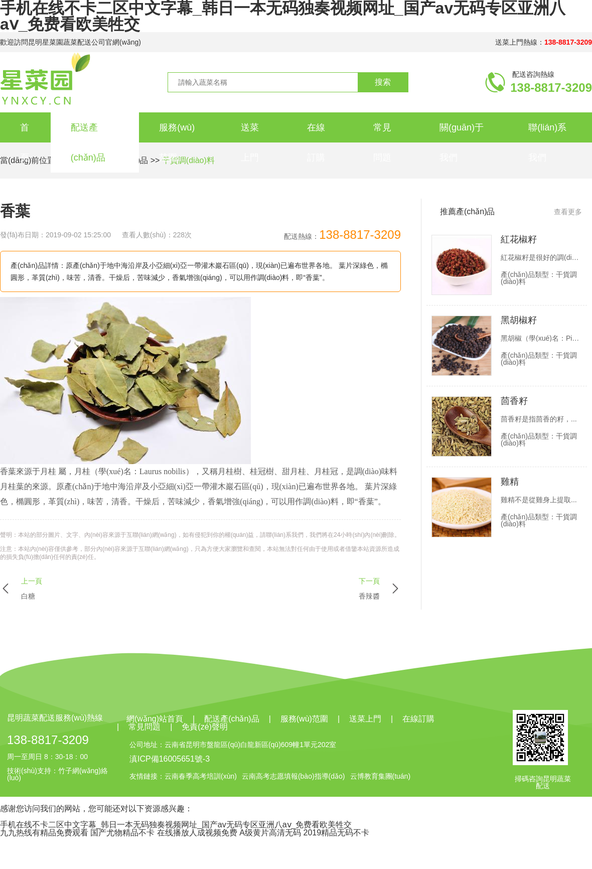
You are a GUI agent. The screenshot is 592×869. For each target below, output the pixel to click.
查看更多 (568, 212)
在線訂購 (316, 142)
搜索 (383, 82)
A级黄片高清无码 (270, 832)
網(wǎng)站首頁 (154, 719)
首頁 (24, 142)
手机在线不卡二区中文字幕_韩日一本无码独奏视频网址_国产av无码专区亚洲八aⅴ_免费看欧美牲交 (176, 824)
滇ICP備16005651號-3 (169, 759)
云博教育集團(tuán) (380, 776)
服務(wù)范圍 (177, 142)
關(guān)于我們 (461, 142)
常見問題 (382, 142)
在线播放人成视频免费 (197, 832)
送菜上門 (250, 142)
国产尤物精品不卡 (122, 832)
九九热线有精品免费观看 (44, 832)
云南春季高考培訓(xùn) (201, 776)
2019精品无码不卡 (336, 832)
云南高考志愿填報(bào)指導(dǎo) (293, 776)
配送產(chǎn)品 (88, 142)
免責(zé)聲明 (205, 727)
